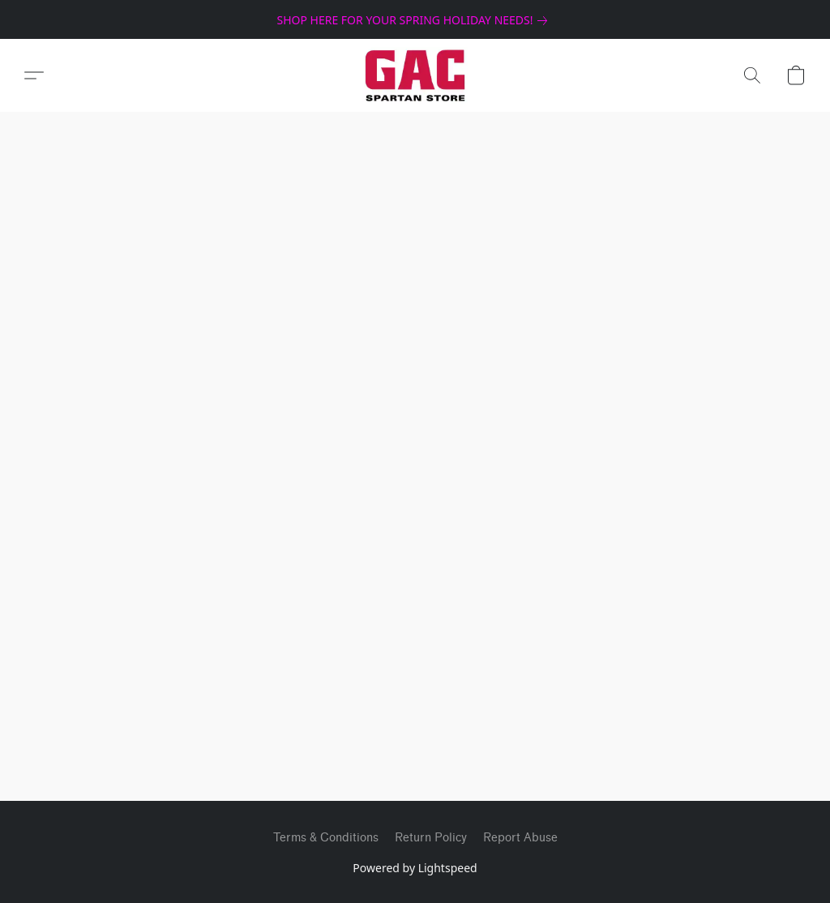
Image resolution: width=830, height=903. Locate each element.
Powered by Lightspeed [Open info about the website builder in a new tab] (415, 867)
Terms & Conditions (326, 838)
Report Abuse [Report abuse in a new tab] (520, 838)
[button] (415, 75)
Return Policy (431, 838)
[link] (414, 20)
